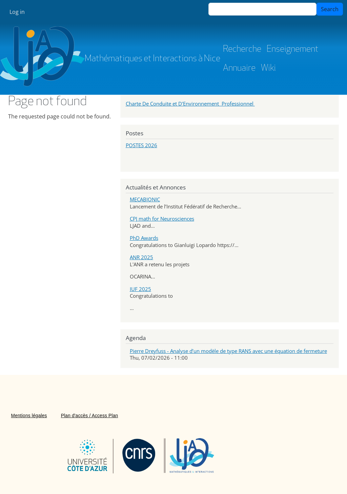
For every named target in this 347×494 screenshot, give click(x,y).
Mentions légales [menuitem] (29, 415)
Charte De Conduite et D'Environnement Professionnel (190, 103)
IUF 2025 (140, 289)
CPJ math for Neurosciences (162, 218)
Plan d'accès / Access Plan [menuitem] (89, 415)
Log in (17, 12)
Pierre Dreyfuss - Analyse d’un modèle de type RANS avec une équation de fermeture (228, 350)
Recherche (242, 49)
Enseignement (293, 49)
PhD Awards (144, 237)
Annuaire (239, 68)
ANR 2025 (141, 257)
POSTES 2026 (141, 145)
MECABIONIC (145, 199)
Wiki (268, 68)
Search (330, 9)
